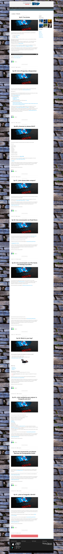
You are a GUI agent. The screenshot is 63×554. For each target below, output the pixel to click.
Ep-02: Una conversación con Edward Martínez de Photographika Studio (24, 452)
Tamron (18, 35)
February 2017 (41, 34)
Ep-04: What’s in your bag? (24, 338)
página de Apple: (21, 43)
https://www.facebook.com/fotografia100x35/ (17, 377)
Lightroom (12, 420)
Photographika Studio (16, 97)
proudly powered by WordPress (19, 551)
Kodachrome (16, 428)
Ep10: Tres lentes (24, 17)
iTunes (15, 57)
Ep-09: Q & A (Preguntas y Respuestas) (25, 71)
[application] (24, 54)
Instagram (27, 107)
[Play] (11, 54)
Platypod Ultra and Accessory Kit (17, 102)
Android (17, 57)
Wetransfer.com (14, 368)
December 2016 (41, 37)
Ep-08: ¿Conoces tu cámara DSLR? (24, 126)
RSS (19, 57)
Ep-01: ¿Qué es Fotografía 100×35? (24, 494)
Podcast (23, 15)
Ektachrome (12, 427)
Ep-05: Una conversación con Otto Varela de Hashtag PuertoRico (24, 263)
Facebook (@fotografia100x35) (20, 107)
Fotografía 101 (15, 98)
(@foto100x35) (17, 243)
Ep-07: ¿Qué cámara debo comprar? (25, 180)
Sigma (17, 36)
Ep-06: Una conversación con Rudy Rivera (24, 220)
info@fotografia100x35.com (27, 89)
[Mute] (35, 54)
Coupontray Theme (13, 551)
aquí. (26, 100)
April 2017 (40, 32)
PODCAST (25, 15)
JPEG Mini (13, 369)
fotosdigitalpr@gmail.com (16, 95)
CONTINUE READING (24, 64)
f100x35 (26, 18)
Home (12, 9)
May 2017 (40, 31)
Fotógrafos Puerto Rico (16, 99)
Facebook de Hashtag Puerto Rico (27, 285)
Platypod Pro (13, 367)
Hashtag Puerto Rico (22, 281)
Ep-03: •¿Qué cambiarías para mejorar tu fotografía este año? (24, 398)
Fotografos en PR (21, 492)
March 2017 (40, 33)
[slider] (37, 54)
